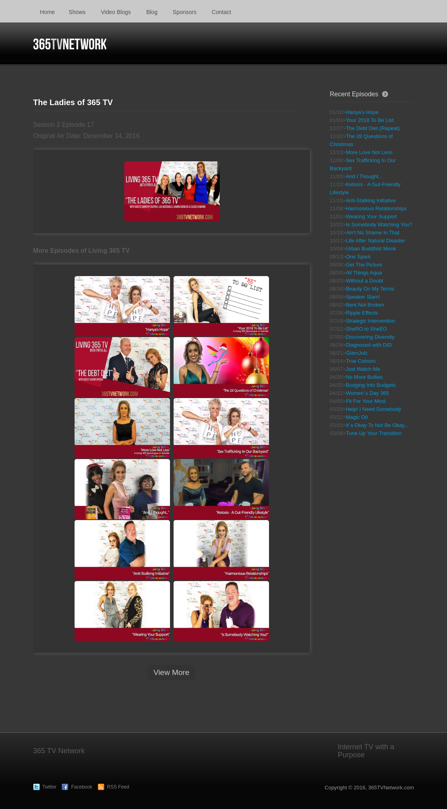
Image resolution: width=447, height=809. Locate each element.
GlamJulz (357, 353)
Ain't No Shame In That (373, 233)
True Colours (361, 361)
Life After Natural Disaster (375, 241)
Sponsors (184, 12)
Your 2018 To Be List (370, 120)
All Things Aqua (364, 273)
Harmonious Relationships (376, 208)
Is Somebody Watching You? (379, 225)
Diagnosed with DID (369, 345)
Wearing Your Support (371, 216)
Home (47, 12)
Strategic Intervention (370, 321)
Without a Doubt (364, 281)
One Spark (358, 257)
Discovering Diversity (370, 337)
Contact (221, 12)
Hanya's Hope (362, 112)
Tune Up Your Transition (374, 433)
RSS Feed (118, 787)
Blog (152, 12)
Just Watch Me (363, 369)
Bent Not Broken (365, 305)
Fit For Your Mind (366, 401)
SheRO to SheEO (366, 329)
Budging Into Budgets (371, 385)
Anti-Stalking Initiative (371, 200)
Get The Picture (364, 265)
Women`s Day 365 (367, 393)
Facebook (81, 787)
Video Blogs (116, 12)
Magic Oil (357, 417)
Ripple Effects (362, 313)
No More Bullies (364, 377)
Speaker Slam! (363, 297)
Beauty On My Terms (370, 289)
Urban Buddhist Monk (371, 249)
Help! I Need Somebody (373, 409)
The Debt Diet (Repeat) (373, 128)
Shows (77, 12)
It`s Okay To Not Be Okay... (377, 425)
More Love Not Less (369, 152)
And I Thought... (364, 176)
